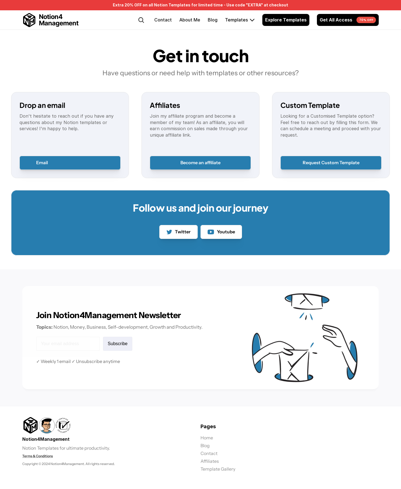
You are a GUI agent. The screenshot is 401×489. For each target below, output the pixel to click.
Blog (212, 20)
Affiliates (209, 461)
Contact (163, 20)
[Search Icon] (141, 20)
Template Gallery (217, 469)
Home (206, 437)
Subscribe (117, 343)
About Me (189, 20)
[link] (46, 425)
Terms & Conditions (37, 456)
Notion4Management (46, 439)
